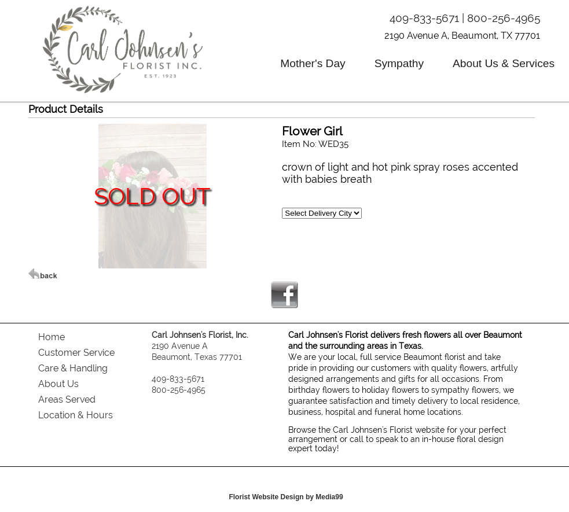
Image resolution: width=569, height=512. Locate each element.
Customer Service (76, 352)
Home (51, 336)
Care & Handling (73, 368)
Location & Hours (75, 415)
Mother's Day (312, 63)
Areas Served (67, 399)
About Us (58, 383)
